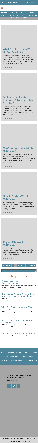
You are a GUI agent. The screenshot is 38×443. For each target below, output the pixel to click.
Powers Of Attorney (11, 356)
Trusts (31, 13)
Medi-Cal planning (30, 16)
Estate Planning (7, 13)
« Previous (6, 265)
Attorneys (15, 438)
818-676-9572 (13, 380)
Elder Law (19, 16)
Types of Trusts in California (13, 244)
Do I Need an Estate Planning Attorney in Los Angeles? (18, 100)
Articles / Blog (14, 441)
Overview (6, 438)
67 (27, 265)
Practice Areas (25, 438)
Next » (32, 265)
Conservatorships (7, 16)
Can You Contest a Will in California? (18, 149)
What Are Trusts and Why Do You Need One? (18, 50)
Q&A (33, 438)
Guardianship (32, 360)
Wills (35, 352)
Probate (19, 13)
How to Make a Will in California (16, 197)
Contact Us (25, 441)
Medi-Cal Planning (18, 360)
